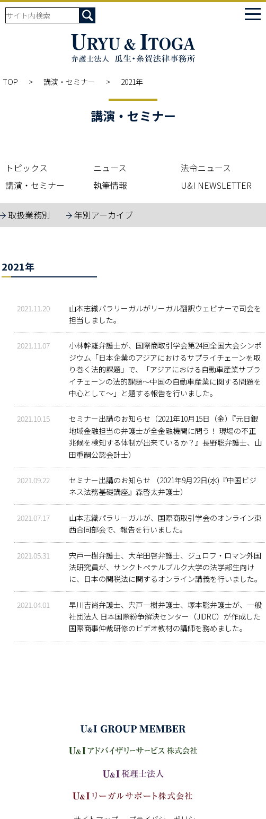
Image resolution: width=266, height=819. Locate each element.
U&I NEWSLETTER (216, 185)
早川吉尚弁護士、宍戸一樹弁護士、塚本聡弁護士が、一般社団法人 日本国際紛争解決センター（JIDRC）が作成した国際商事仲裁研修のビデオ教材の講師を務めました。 (165, 616)
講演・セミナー (69, 81)
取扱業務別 (29, 214)
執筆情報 (110, 185)
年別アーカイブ (103, 214)
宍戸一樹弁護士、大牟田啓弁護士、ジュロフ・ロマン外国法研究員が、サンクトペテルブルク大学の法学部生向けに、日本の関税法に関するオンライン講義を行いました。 (165, 567)
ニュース (110, 167)
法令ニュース (206, 167)
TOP (10, 81)
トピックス (26, 167)
